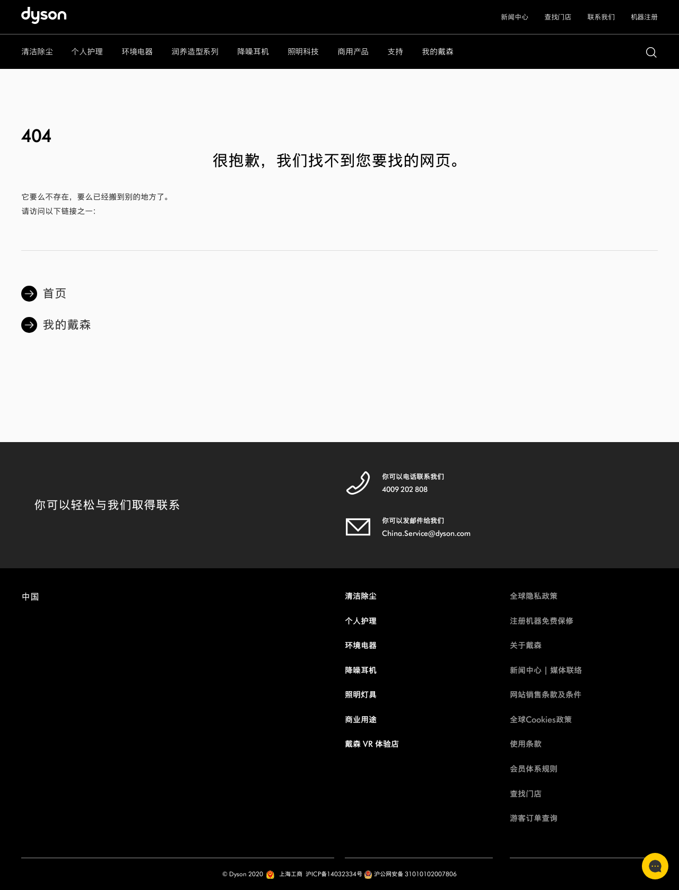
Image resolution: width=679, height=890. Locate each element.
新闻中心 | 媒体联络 (546, 670)
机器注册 (644, 17)
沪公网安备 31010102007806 (410, 874)
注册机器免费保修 (541, 621)
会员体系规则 (534, 769)
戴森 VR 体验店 (372, 744)
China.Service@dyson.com (426, 533)
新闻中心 (514, 17)
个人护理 (361, 621)
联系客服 (652, 866)
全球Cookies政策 (541, 720)
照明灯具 (361, 695)
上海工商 (290, 874)
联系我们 (600, 17)
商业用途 (361, 720)
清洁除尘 (361, 596)
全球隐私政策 (534, 596)
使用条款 (526, 744)
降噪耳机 (361, 670)
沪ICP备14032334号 (334, 874)
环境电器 (361, 645)
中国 (30, 599)
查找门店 (557, 17)
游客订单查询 (534, 818)
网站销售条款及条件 (545, 695)
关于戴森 (526, 645)
